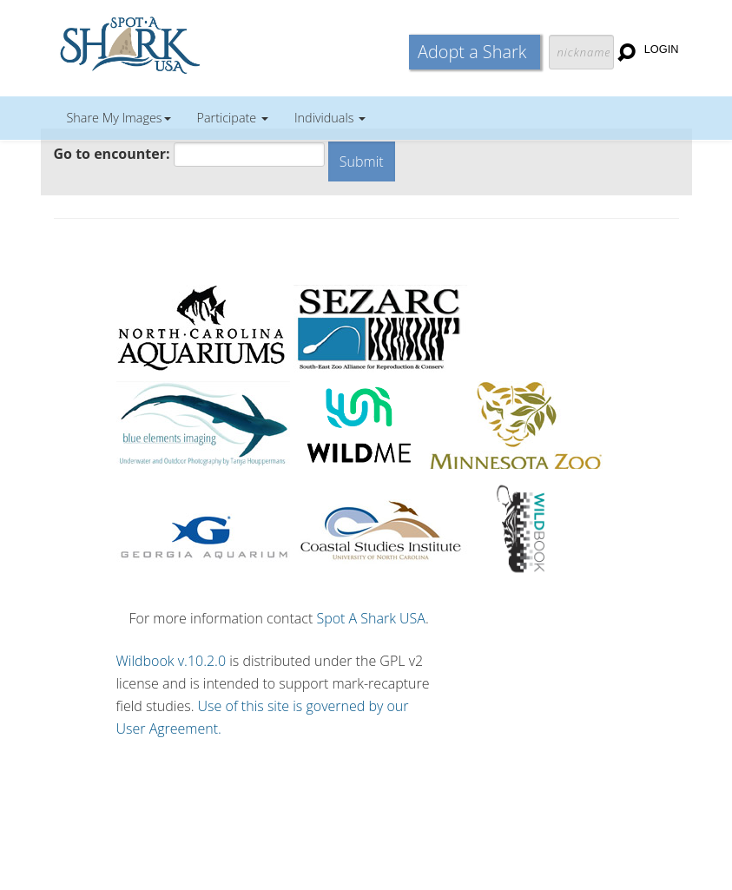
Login (661, 49)
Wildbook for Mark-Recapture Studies (206, 43)
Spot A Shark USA (370, 618)
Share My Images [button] (119, 117)
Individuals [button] (330, 117)
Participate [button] (232, 117)
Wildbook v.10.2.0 (171, 660)
